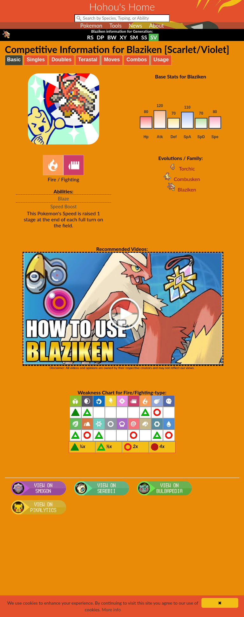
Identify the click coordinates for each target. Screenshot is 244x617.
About (156, 25)
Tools (115, 25)
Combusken (180, 179)
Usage (161, 59)
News (135, 25)
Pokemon (91, 25)
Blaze (63, 198)
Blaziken (180, 189)
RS (90, 37)
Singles (36, 59)
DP (100, 37)
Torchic (180, 168)
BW (112, 37)
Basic (14, 59)
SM (134, 37)
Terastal (87, 59)
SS (144, 37)
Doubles (61, 59)
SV (153, 37)
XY (123, 37)
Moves (112, 59)
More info (111, 609)
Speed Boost (63, 206)
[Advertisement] (122, 567)
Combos (136, 59)
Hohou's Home (122, 6)
